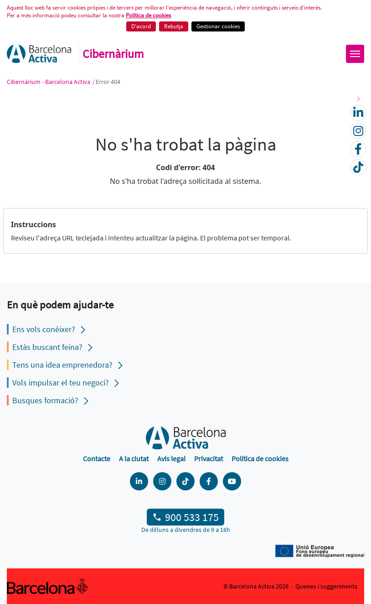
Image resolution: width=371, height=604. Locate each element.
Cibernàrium (113, 54)
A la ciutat (134, 458)
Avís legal (171, 458)
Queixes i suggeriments (326, 586)
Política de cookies (148, 15)
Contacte (96, 458)
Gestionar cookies (218, 26)
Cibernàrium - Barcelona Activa (49, 82)
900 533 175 (192, 517)
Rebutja (173, 26)
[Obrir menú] (355, 54)
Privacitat (208, 458)
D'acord (141, 26)
